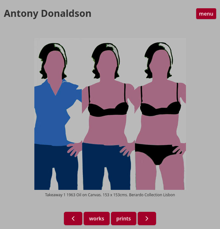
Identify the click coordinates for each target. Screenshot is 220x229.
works (96, 218)
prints (123, 218)
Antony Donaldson (48, 13)
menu (206, 13)
